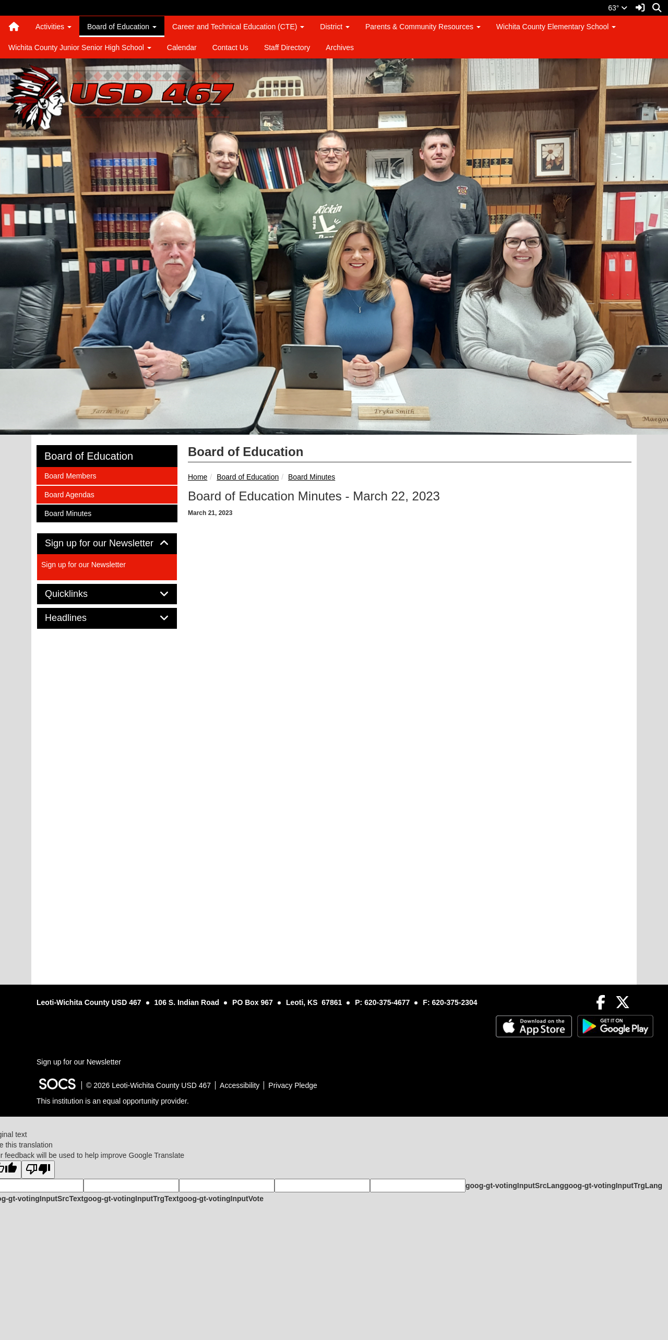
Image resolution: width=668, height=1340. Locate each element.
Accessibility (239, 1085)
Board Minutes (311, 477)
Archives (340, 47)
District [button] (335, 26)
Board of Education (248, 477)
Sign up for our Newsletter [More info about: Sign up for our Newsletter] (83, 564)
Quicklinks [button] (78, 594)
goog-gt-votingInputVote (221, 1198)
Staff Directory (287, 47)
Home (197, 477)
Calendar (182, 47)
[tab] (107, 543)
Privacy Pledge (292, 1085)
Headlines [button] (77, 618)
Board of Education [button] (122, 26)
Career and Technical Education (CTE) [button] (238, 26)
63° (617, 8)
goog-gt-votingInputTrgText (131, 1198)
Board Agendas (69, 494)
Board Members (70, 475)
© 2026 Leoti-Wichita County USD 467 (148, 1085)
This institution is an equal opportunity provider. (113, 1101)
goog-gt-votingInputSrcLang (515, 1185)
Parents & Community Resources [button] (423, 26)
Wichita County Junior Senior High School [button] (79, 47)
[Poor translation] (38, 1169)
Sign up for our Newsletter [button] (107, 543)
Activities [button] (53, 26)
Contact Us (230, 47)
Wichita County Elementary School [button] (556, 26)
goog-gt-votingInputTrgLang (613, 1185)
